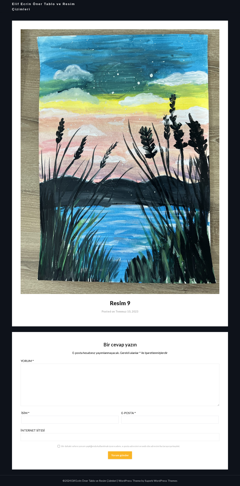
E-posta (128, 413)
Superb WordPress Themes (161, 480)
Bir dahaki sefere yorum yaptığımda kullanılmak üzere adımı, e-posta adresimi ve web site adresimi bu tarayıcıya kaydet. (120, 446)
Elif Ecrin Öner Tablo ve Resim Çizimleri (43, 6)
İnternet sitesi (33, 430)
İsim (25, 413)
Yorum (27, 361)
